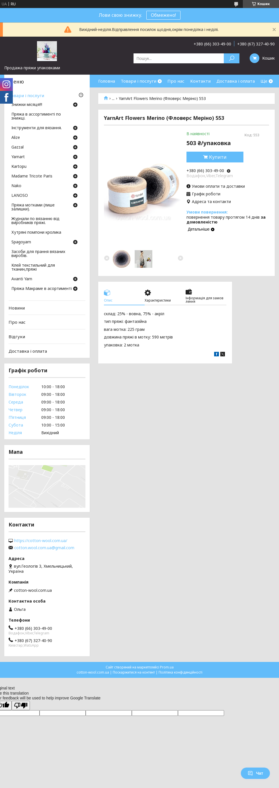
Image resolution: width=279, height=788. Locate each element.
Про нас (175, 81)
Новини (17, 308)
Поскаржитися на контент (134, 672)
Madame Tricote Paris (31, 176)
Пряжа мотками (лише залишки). (33, 207)
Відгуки (17, 336)
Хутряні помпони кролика (36, 232)
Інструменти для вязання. (36, 128)
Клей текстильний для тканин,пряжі (33, 267)
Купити (218, 157)
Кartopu (18, 166)
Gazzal (17, 147)
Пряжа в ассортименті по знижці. (36, 116)
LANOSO (19, 195)
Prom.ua (167, 667)
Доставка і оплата (235, 81)
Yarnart (18, 157)
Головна (106, 81)
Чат (255, 773)
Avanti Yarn (21, 279)
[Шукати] (231, 58)
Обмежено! (163, 15)
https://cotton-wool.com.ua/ (40, 540)
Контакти (200, 81)
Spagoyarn (21, 242)
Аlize (15, 137)
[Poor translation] (21, 705)
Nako (16, 186)
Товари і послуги (138, 81)
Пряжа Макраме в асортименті (41, 289)
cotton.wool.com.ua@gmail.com (44, 547)
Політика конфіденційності (180, 672)
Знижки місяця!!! (26, 105)
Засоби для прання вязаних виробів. (38, 254)
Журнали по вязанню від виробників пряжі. (35, 221)
